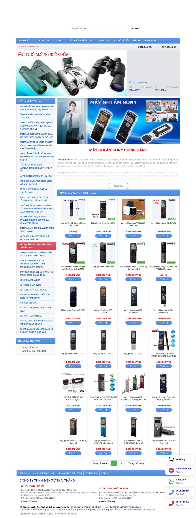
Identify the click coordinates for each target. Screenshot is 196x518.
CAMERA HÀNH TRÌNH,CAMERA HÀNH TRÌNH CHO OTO (37, 229)
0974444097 (135, 90)
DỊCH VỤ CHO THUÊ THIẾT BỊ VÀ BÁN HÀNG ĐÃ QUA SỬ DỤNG (36, 322)
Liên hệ (104, 473)
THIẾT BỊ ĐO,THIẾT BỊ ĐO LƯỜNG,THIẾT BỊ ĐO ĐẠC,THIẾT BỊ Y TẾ (36, 168)
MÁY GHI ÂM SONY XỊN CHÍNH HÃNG (78, 193)
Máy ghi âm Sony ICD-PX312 (73, 354)
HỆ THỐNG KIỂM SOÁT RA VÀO (33, 290)
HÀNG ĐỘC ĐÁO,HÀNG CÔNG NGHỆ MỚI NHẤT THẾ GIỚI (36, 182)
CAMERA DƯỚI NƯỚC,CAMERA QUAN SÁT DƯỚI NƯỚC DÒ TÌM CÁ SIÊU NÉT (36, 135)
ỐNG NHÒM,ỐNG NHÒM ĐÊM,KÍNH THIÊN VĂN (35, 116)
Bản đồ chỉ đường (29, 501)
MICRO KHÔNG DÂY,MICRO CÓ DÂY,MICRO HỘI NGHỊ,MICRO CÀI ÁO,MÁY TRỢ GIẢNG (34, 220)
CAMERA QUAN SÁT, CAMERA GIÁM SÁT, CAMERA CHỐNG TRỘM (36, 254)
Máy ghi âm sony (67, 172)
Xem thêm (118, 186)
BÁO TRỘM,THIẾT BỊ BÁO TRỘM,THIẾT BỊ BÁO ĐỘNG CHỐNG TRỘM (37, 273)
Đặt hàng (73, 235)
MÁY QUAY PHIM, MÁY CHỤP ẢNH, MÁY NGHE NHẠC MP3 (35, 238)
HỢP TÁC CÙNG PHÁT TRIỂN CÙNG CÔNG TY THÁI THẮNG (35, 296)
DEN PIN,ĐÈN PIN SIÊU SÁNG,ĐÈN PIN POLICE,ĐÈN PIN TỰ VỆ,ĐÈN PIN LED (37, 108)
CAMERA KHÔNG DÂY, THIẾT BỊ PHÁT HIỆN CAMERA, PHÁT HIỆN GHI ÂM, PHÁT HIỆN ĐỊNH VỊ (36, 126)
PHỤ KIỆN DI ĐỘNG (28, 303)
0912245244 (161, 90)
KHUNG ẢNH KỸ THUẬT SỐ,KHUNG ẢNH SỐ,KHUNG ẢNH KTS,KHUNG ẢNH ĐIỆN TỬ (37, 156)
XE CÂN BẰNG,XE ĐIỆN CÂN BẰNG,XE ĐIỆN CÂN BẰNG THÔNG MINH (36, 330)
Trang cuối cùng (136, 463)
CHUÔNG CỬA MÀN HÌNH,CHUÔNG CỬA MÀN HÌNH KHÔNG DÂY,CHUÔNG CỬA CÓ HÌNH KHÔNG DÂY (36, 208)
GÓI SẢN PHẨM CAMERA (31, 316)
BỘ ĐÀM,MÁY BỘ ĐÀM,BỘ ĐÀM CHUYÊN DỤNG (33, 191)
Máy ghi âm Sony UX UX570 (103, 223)
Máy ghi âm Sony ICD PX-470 (163, 223)
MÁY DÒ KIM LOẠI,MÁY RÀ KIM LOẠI (36, 176)
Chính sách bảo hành (44, 473)
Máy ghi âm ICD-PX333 (103, 354)
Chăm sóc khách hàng (28, 47)
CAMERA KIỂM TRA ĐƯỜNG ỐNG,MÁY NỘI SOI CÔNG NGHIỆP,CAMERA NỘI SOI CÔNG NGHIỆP (36, 145)
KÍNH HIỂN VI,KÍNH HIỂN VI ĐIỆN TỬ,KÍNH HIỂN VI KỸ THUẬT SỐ (34, 199)
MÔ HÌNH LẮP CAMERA (30, 280)
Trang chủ (23, 473)
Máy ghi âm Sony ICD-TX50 (73, 310)
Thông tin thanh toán (70, 473)
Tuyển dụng (91, 473)
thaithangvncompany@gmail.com (125, 507)
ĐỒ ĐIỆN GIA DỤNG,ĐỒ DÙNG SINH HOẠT (35, 309)
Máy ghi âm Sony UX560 (103, 267)
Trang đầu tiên (100, 463)
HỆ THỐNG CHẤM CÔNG (30, 285)
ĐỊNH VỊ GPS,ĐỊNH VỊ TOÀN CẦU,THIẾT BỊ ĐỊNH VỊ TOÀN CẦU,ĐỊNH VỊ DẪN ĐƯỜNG (32, 264)
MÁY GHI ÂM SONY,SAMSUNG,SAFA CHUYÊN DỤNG (36, 246)
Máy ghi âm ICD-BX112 (133, 354)
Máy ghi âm (64, 159)
